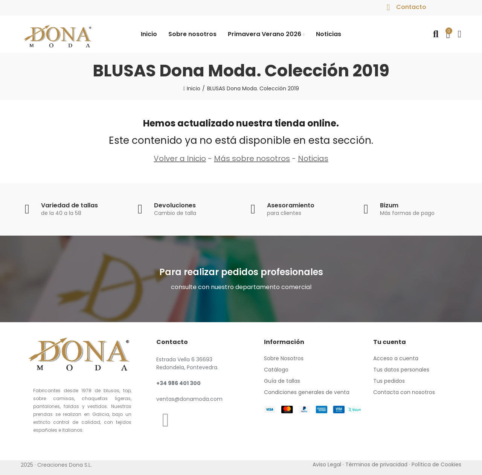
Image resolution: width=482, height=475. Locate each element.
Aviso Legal (327, 464)
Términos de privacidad (376, 464)
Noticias (313, 158)
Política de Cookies (436, 464)
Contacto (411, 7)
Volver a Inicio (180, 158)
